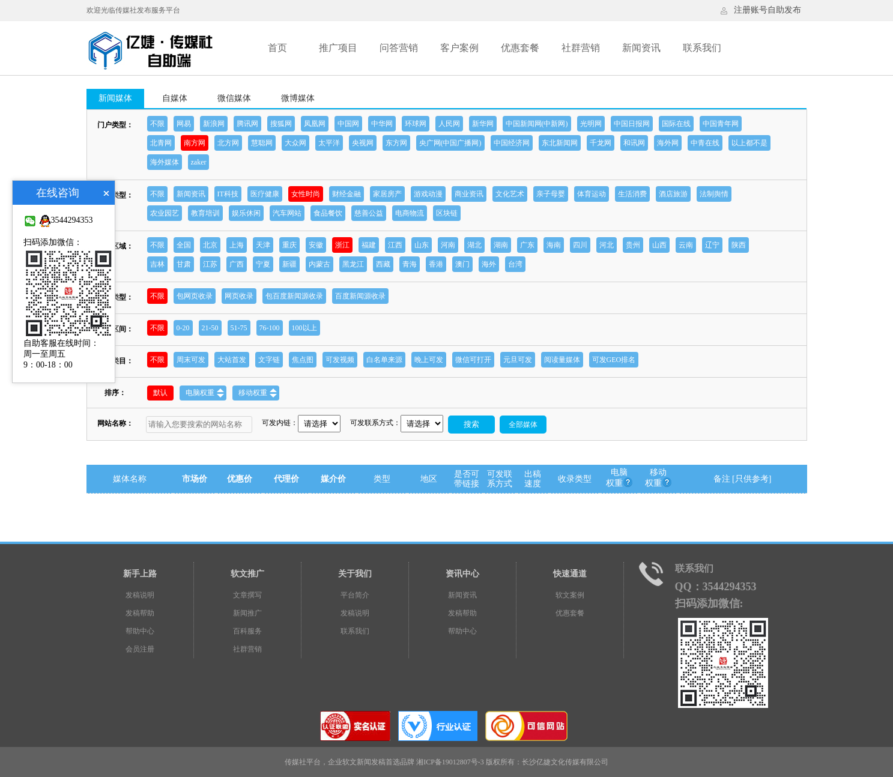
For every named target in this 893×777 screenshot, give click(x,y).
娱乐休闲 (246, 213)
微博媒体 (298, 98)
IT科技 (227, 194)
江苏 (210, 264)
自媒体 (174, 98)
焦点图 (302, 359)
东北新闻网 (560, 143)
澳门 (462, 264)
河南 (448, 245)
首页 (277, 48)
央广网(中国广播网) (450, 143)
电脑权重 (205, 393)
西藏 (383, 264)
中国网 (348, 123)
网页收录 (239, 296)
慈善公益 (368, 213)
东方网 (396, 143)
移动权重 (257, 393)
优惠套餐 (520, 48)
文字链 (269, 359)
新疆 (289, 264)
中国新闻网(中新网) (537, 123)
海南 (553, 245)
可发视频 (339, 359)
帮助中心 (140, 631)
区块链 (447, 213)
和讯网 (634, 143)
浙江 (342, 245)
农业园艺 (164, 213)
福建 (369, 245)
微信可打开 (473, 359)
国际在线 (676, 123)
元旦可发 (517, 359)
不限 (157, 123)
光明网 (591, 123)
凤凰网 (314, 123)
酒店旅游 (673, 194)
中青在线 (705, 143)
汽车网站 (287, 213)
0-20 (183, 328)
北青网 (161, 143)
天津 (263, 245)
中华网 (382, 123)
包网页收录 (195, 296)
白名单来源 (384, 359)
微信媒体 (234, 98)
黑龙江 (353, 264)
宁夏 (263, 264)
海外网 (668, 143)
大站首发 (231, 359)
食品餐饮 (327, 213)
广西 (236, 264)
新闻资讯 (641, 48)
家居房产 (387, 194)
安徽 (316, 245)
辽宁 (712, 245)
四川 (580, 245)
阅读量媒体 (562, 359)
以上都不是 (749, 143)
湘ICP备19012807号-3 (450, 762)
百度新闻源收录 (360, 296)
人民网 (449, 123)
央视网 (363, 143)
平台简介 (355, 595)
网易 (184, 123)
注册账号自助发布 (767, 9)
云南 (686, 245)
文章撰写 (247, 595)
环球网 (415, 123)
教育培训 (205, 213)
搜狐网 (281, 123)
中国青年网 (721, 123)
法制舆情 (714, 194)
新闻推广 (247, 613)
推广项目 (338, 48)
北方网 (228, 143)
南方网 (194, 143)
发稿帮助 (140, 613)
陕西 (738, 245)
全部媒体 (523, 424)
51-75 (239, 328)
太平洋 (329, 143)
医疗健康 (264, 194)
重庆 (289, 245)
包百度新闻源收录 (294, 296)
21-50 (210, 328)
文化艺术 (509, 194)
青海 (409, 264)
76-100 (269, 328)
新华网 (483, 123)
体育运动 (591, 194)
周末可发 (191, 359)
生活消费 (632, 194)
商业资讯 (469, 194)
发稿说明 (140, 595)
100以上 (304, 328)
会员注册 (140, 649)
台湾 (515, 264)
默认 (160, 392)
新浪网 (214, 123)
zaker (199, 162)
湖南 (501, 245)
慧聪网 (262, 143)
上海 (236, 245)
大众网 (295, 143)
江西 (395, 245)
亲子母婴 (550, 194)
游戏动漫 (428, 194)
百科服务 (247, 631)
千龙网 (600, 143)
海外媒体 (164, 162)
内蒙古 (319, 264)
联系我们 (702, 48)
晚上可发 (428, 359)
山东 (421, 245)
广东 (527, 245)
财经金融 (346, 194)
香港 (436, 264)
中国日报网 (632, 123)
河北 (606, 245)
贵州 (633, 245)
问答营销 (399, 48)
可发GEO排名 (614, 359)
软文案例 (569, 595)
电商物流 (409, 213)
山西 (659, 245)
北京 (210, 245)
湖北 (474, 245)
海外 (489, 264)
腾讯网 (247, 123)
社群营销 (581, 48)
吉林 (157, 264)
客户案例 (459, 48)
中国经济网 (512, 143)
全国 (184, 245)
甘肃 (184, 264)
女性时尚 (305, 194)
